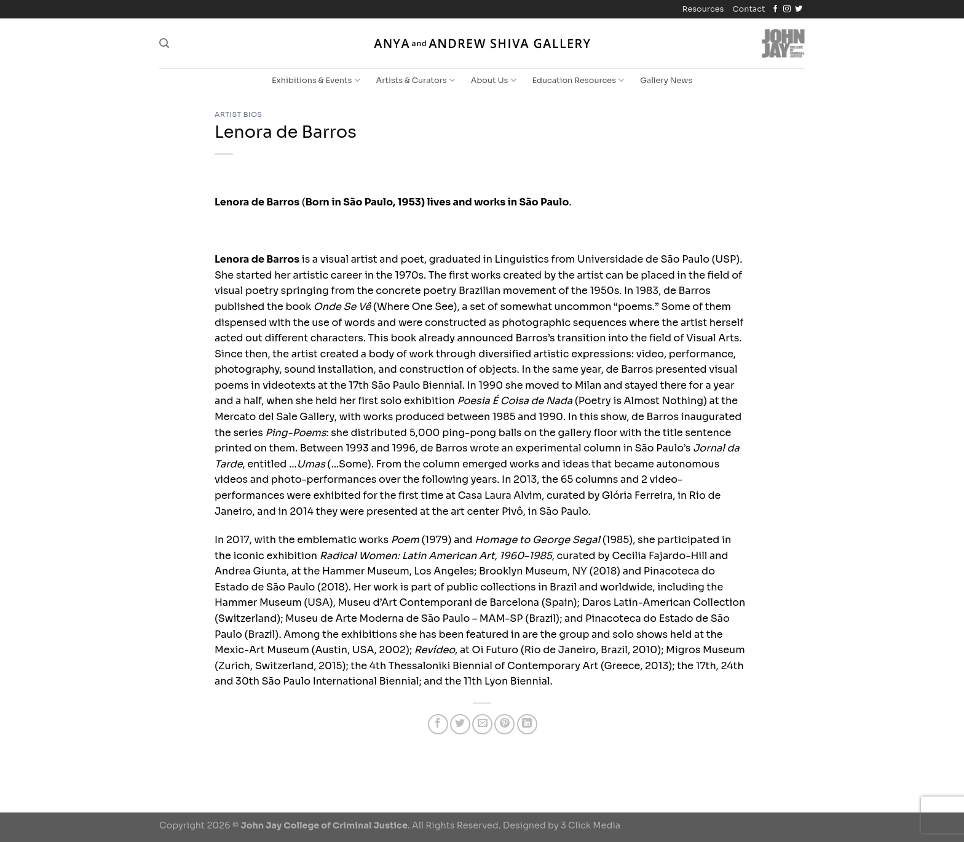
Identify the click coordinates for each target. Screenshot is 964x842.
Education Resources (578, 80)
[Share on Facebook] (438, 724)
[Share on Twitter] (460, 724)
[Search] (164, 43)
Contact (748, 9)
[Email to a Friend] (482, 724)
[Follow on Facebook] (775, 9)
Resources (703, 9)
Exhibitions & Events (316, 80)
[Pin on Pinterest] (504, 724)
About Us (493, 80)
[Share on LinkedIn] (527, 724)
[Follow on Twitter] (798, 9)
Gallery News (666, 80)
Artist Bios (239, 114)
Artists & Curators (415, 80)
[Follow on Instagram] (787, 9)
